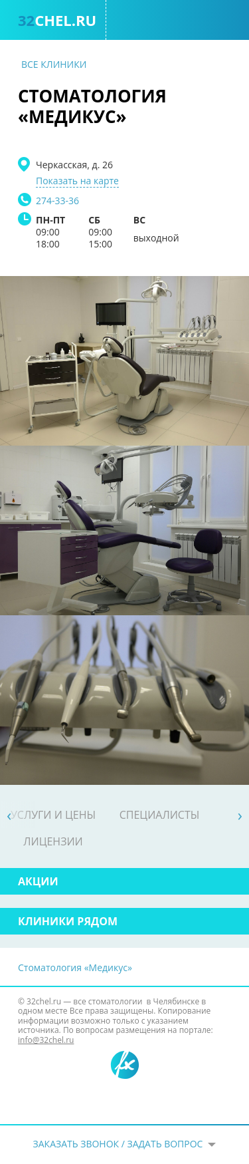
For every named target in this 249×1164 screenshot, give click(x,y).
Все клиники (53, 64)
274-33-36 (57, 200)
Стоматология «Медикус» (75, 967)
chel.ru (57, 20)
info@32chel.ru (46, 1040)
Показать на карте (77, 181)
